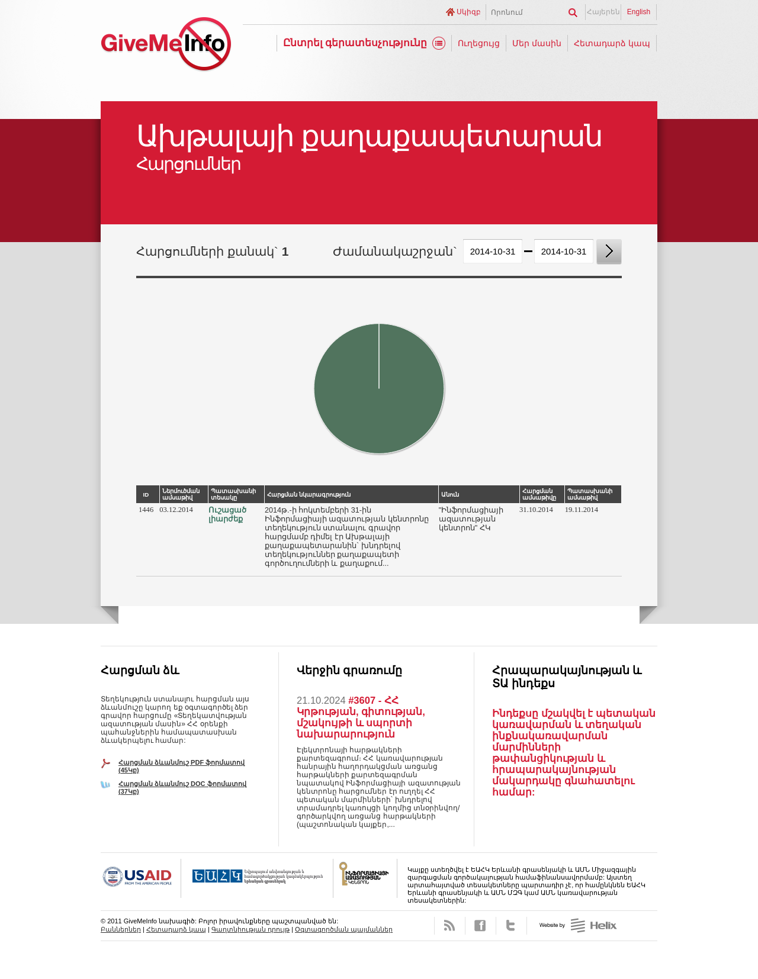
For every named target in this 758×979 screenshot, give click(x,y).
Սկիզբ (469, 12)
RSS (450, 926)
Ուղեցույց (479, 43)
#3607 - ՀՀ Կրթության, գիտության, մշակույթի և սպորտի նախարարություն (361, 717)
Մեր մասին (536, 43)
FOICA (365, 878)
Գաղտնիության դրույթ (250, 929)
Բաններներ (121, 929)
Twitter (511, 926)
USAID (141, 878)
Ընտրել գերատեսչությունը (355, 43)
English (638, 12)
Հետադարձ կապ (612, 43)
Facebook (480, 926)
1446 (146, 509)
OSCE (257, 878)
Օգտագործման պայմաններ (344, 929)
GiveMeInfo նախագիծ (166, 46)
